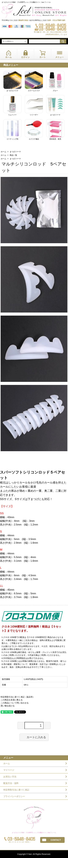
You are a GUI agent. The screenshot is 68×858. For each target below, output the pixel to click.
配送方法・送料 (10, 783)
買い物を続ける (8, 706)
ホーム (3, 152)
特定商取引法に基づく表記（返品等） (18, 697)
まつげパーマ (15, 152)
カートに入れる (34, 737)
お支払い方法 (9, 776)
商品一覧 (13, 155)
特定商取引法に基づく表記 (16, 790)
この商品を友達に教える (12, 700)
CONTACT (56, 840)
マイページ (8, 770)
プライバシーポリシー (14, 796)
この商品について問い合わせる (15, 703)
